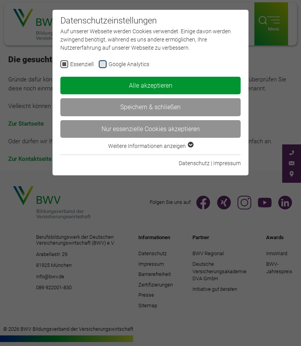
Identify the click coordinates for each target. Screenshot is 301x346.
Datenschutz (194, 163)
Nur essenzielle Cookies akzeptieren (151, 129)
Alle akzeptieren (150, 85)
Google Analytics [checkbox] (129, 64)
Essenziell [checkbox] (82, 64)
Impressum (227, 163)
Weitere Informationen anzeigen (150, 146)
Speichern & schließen (150, 107)
